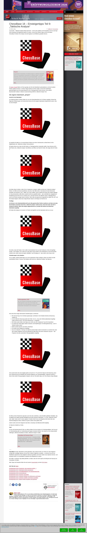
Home (12, 11)
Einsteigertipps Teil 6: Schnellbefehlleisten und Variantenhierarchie (24, 471)
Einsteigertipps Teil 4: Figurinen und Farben (19, 474)
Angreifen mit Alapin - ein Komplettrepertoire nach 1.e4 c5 (73, 501)
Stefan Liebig (17, 492)
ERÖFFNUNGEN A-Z (20, 11)
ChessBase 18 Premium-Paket (25, 435)
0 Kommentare (55, 29)
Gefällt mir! (50, 29)
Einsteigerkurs (53, 11)
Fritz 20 (15, 71)
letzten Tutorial (14, 87)
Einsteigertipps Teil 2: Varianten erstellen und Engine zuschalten (23, 477)
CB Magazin (30, 11)
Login (75, 11)
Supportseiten (34, 462)
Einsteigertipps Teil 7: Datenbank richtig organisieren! (21, 470)
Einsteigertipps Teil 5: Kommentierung (17, 473)
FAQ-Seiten (44, 462)
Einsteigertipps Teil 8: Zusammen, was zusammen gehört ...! (22, 468)
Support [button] (44, 11)
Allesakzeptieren (81, 530)
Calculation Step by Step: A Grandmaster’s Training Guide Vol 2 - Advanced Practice (73, 58)
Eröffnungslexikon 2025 (23, 299)
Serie (17, 466)
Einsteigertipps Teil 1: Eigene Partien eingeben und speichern (23, 479)
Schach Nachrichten (21, 18)
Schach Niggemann (51, 487)
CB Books (37, 11)
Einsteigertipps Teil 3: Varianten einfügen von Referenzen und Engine (25, 476)
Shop (7, 11)
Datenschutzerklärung (5, 527)
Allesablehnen (72, 530)
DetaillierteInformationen (64, 530)
